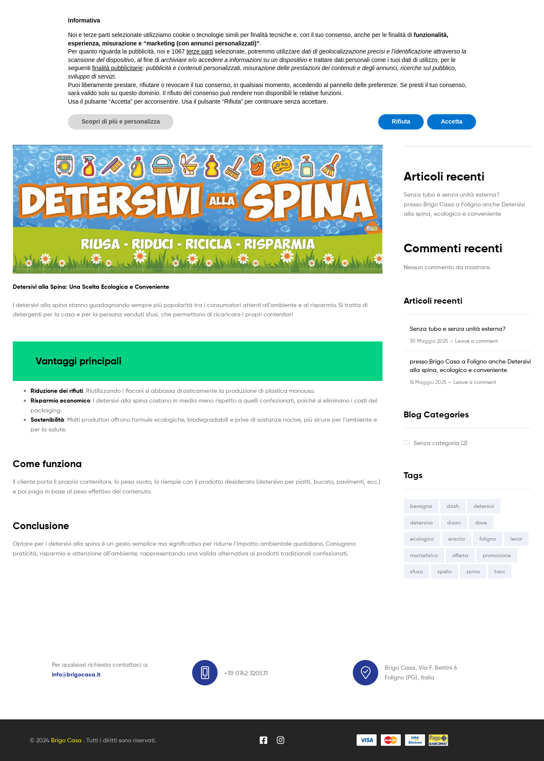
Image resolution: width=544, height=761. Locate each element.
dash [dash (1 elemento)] (453, 506)
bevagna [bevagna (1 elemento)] (421, 506)
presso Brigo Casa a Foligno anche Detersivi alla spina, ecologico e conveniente (185, 132)
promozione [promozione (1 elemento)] (497, 555)
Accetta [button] (451, 737)
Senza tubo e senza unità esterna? (452, 194)
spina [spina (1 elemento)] (473, 571)
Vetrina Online (178, 74)
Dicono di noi (266, 74)
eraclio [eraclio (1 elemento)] (456, 539)
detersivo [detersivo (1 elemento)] (421, 522)
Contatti (316, 74)
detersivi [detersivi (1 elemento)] (483, 506)
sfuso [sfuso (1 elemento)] (416, 571)
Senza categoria (33, 120)
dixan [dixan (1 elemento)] (454, 522)
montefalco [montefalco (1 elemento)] (424, 555)
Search (366, 32)
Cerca (412, 120)
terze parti (200, 667)
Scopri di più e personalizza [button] (121, 737)
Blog (223, 74)
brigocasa (126, 120)
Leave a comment (476, 341)
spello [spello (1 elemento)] (444, 571)
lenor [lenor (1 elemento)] (516, 539)
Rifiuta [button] (401, 737)
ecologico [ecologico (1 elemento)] (422, 539)
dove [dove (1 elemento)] (481, 522)
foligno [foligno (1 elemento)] (487, 539)
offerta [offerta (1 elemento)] (460, 555)
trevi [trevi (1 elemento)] (499, 571)
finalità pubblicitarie (117, 684)
